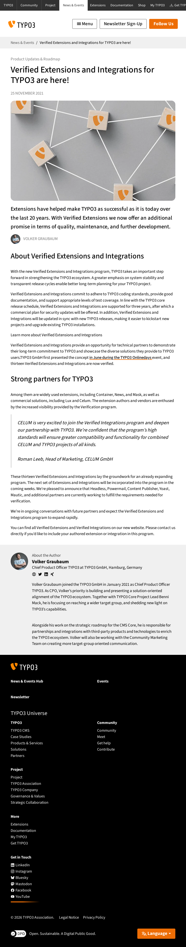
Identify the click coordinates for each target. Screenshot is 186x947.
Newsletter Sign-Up (123, 24)
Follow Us (163, 24)
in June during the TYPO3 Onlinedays (120, 358)
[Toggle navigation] (84, 24)
